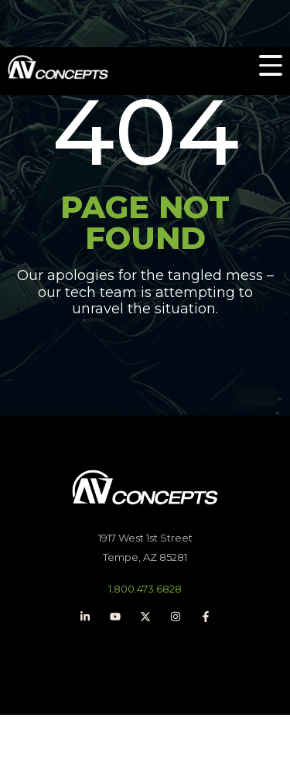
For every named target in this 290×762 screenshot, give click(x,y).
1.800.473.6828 (145, 589)
